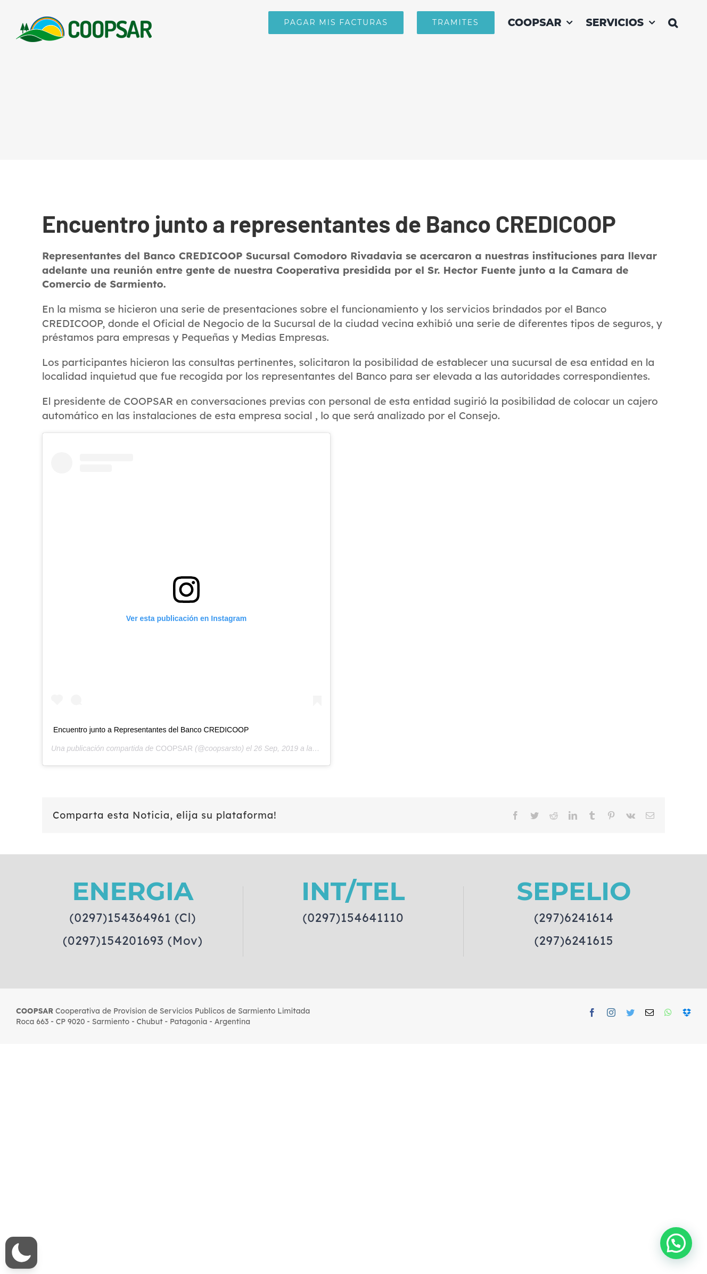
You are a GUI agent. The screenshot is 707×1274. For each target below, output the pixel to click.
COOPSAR (174, 748)
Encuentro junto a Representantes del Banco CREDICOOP (151, 729)
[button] (673, 22)
